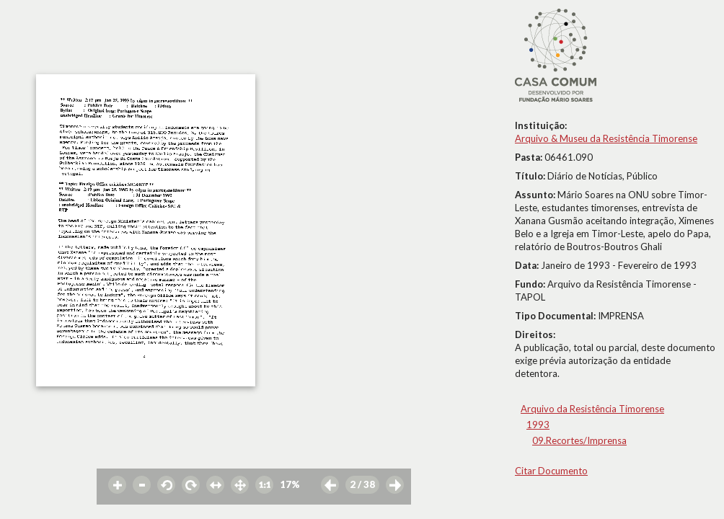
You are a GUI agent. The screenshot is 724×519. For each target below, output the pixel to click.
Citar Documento (551, 470)
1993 (537, 424)
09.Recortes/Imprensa (579, 440)
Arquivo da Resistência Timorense (592, 408)
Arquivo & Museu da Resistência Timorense (606, 138)
